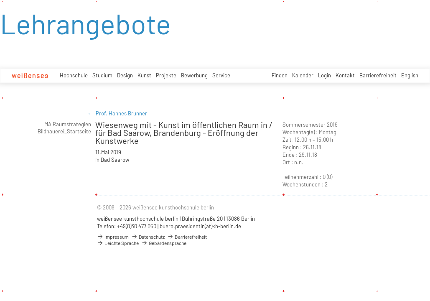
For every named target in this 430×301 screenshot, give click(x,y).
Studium (102, 75)
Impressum (113, 237)
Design (125, 75)
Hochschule (74, 75)
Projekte (166, 75)
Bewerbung (194, 75)
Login (324, 75)
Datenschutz (148, 237)
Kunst (144, 75)
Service (221, 75)
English (409, 75)
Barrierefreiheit (378, 75)
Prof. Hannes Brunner (121, 113)
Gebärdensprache (163, 243)
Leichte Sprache (118, 243)
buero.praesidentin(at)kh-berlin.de (200, 226)
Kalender (302, 75)
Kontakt (345, 75)
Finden (280, 75)
